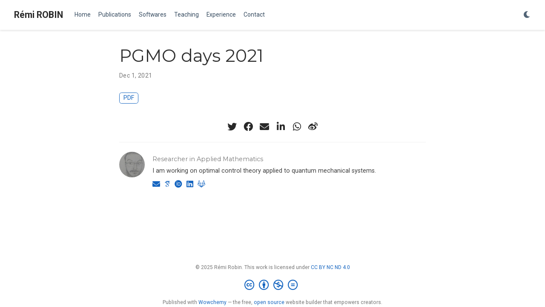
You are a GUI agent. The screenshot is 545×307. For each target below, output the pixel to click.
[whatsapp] (296, 126)
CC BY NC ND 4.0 (330, 267)
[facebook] (248, 126)
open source (269, 302)
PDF (128, 97)
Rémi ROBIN (38, 14)
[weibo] (313, 126)
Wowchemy (212, 302)
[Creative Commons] (272, 285)
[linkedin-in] (280, 126)
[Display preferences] (527, 15)
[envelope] (264, 126)
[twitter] (232, 126)
